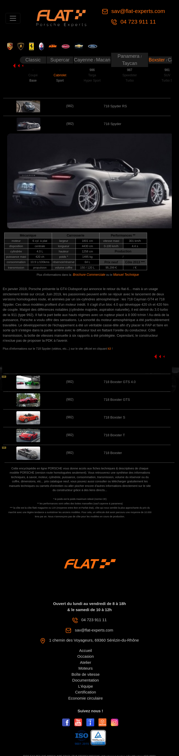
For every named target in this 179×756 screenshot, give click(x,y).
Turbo (130, 80)
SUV (167, 75)
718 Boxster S (114, 417)
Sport (60, 80)
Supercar (59, 60)
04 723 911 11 (137, 22)
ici (110, 348)
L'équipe (85, 686)
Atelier (85, 662)
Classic (33, 60)
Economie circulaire (85, 698)
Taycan (129, 63)
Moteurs (85, 668)
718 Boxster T (114, 435)
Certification (85, 692)
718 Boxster (112, 453)
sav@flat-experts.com (137, 11)
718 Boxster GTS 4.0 (119, 382)
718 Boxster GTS (116, 400)
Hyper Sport (92, 80)
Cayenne (84, 60)
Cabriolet (60, 75)
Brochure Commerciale (89, 275)
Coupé (32, 75)
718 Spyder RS (115, 106)
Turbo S (167, 80)
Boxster (157, 60)
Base (32, 80)
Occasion (85, 656)
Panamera (129, 56)
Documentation (85, 680)
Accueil (85, 650)
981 (167, 70)
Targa (92, 75)
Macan (103, 60)
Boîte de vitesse (86, 674)
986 (92, 70)
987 (129, 70)
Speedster (130, 75)
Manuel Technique (126, 275)
